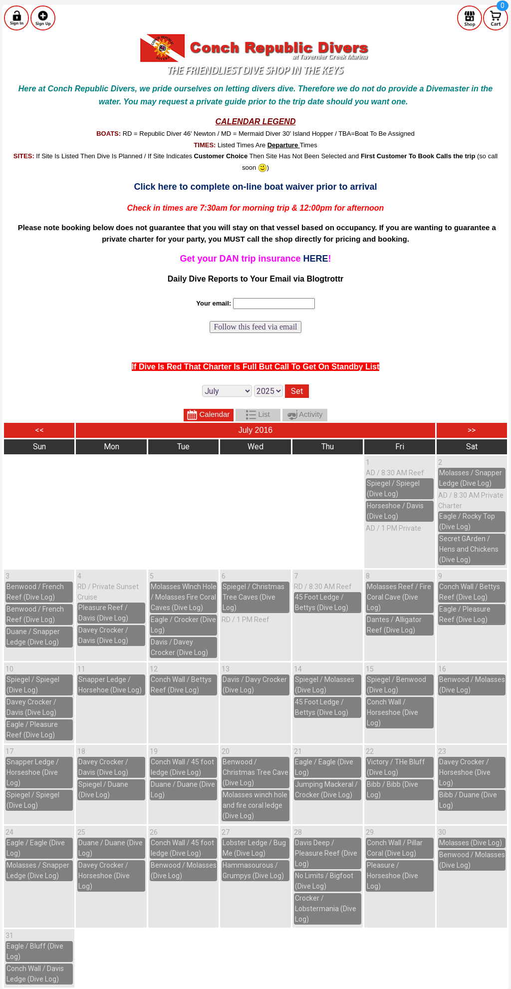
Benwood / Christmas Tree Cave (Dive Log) (255, 772)
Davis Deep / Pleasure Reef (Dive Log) (326, 853)
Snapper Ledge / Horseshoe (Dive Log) (32, 772)
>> (472, 430)
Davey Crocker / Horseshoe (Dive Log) (465, 772)
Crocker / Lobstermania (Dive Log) (325, 908)
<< (39, 430)
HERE (315, 259)
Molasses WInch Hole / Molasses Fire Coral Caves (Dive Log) (184, 597)
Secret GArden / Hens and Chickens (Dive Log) (469, 549)
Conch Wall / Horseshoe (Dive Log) (392, 712)
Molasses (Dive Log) (470, 843)
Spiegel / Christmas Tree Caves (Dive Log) (253, 597)
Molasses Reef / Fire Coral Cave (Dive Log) (399, 597)
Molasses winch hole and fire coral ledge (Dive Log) (255, 805)
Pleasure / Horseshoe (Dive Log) (392, 875)
